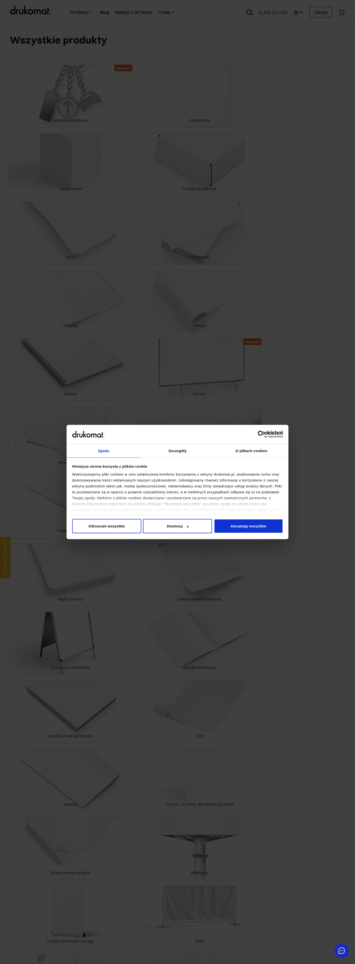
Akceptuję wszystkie (248, 526)
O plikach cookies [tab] (251, 450)
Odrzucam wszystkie (107, 526)
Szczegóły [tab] (177, 450)
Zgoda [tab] (103, 450)
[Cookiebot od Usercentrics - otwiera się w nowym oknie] (261, 434)
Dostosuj (178, 526)
